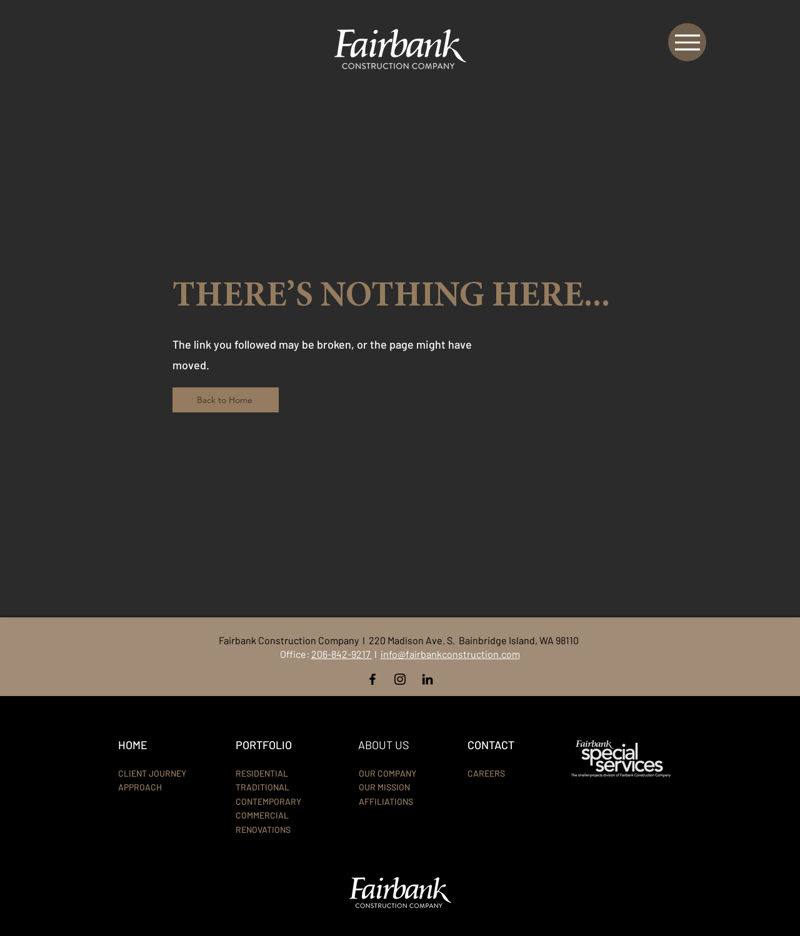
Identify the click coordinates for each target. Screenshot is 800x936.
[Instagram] (400, 679)
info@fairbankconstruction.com (450, 654)
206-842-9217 (341, 654)
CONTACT (491, 745)
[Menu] (687, 42)
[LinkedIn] (427, 679)
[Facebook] (372, 679)
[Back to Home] (225, 399)
